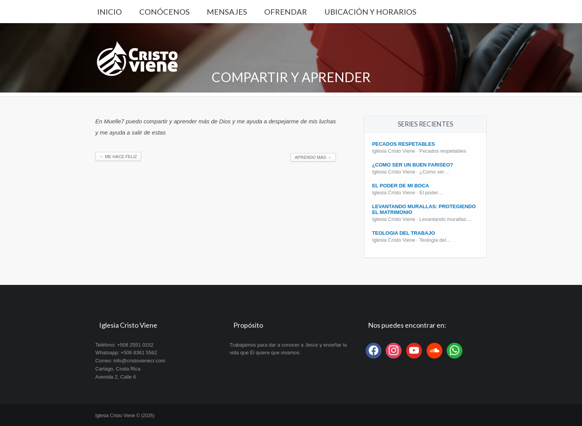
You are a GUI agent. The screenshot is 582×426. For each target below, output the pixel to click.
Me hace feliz (118, 156)
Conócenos (164, 11)
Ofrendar (285, 11)
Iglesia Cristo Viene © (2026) (124, 415)
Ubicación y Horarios (370, 11)
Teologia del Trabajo (403, 233)
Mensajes (227, 11)
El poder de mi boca (400, 186)
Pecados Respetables (403, 144)
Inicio (109, 11)
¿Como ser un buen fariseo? (412, 165)
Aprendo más (313, 157)
